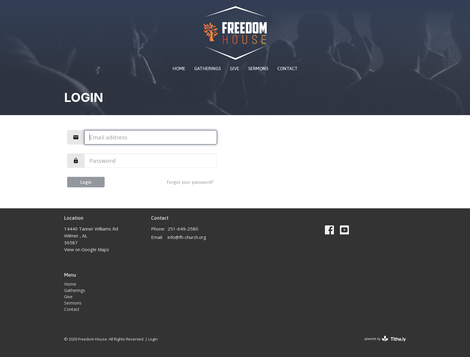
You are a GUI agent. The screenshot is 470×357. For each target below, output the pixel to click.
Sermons (258, 68)
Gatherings (207, 68)
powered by (385, 339)
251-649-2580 (183, 229)
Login (85, 182)
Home (179, 68)
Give (234, 68)
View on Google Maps (86, 249)
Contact (287, 68)
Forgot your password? (190, 182)
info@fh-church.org (187, 237)
